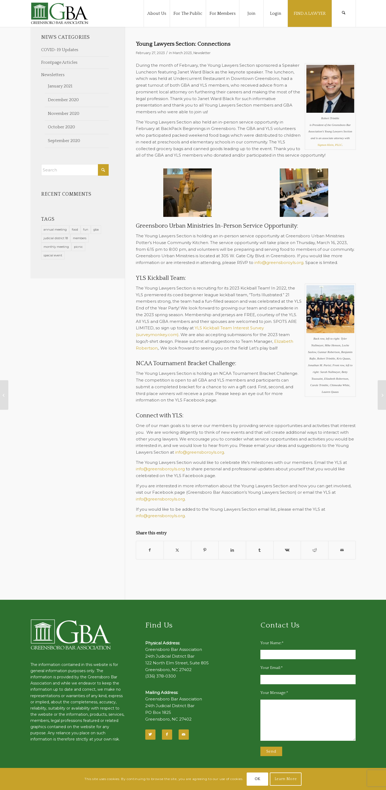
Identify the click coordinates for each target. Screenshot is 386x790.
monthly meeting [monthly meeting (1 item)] (56, 247)
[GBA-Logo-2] (59, 13)
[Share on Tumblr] (259, 550)
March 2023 (182, 53)
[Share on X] (177, 550)
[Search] (344, 13)
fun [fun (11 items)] (85, 229)
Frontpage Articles (59, 62)
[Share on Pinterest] (204, 550)
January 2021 (60, 86)
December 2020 (63, 99)
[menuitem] (157, 13)
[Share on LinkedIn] (232, 550)
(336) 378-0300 (160, 676)
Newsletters (53, 74)
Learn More (286, 779)
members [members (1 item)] (79, 238)
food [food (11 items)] (75, 229)
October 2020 (61, 127)
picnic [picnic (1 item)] (78, 247)
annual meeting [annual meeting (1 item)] (55, 229)
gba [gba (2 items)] (96, 229)
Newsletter (202, 53)
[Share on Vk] (287, 550)
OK (257, 779)
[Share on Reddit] (314, 550)
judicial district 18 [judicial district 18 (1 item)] (56, 238)
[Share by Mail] (342, 550)
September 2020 (64, 140)
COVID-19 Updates (59, 49)
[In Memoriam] (382, 395)
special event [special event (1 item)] (53, 255)
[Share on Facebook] (150, 550)
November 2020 (63, 113)
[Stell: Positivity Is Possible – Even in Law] (4, 395)
